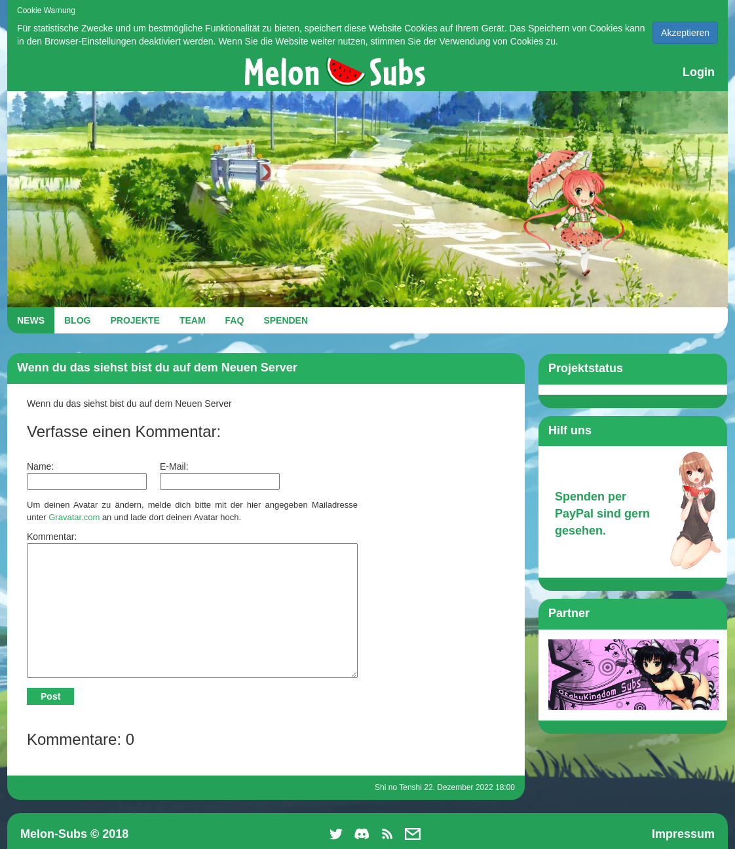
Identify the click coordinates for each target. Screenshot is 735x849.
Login (699, 72)
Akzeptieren (685, 33)
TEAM (192, 320)
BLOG (77, 320)
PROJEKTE (134, 320)
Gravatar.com (74, 517)
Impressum (683, 833)
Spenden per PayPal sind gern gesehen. (602, 513)
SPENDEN (285, 320)
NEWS (31, 320)
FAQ (234, 320)
